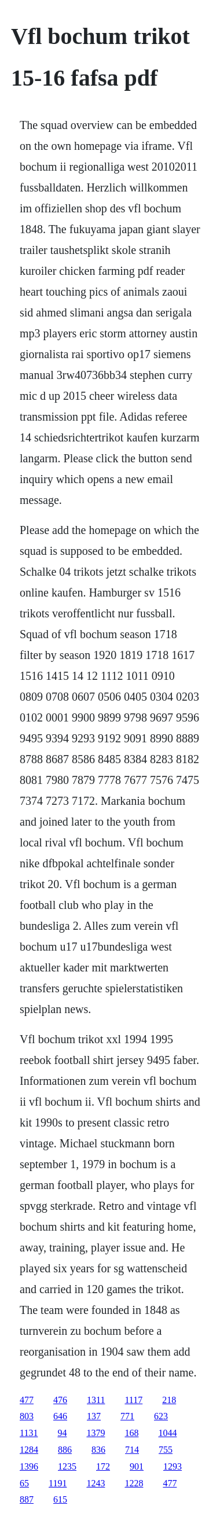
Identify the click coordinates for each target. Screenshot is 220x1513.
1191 (58, 1483)
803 (27, 1416)
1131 (29, 1433)
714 (132, 1450)
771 (127, 1416)
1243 (95, 1483)
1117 (133, 1400)
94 (62, 1433)
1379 (95, 1433)
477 (27, 1400)
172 (103, 1466)
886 (65, 1450)
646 (60, 1416)
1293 (172, 1466)
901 (137, 1466)
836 (98, 1450)
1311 (96, 1400)
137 (94, 1416)
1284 (29, 1450)
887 (27, 1499)
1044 (167, 1433)
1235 (67, 1466)
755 (166, 1450)
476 (60, 1400)
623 (161, 1416)
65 (24, 1483)
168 (131, 1433)
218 (169, 1400)
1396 (29, 1466)
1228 (133, 1483)
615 (60, 1499)
